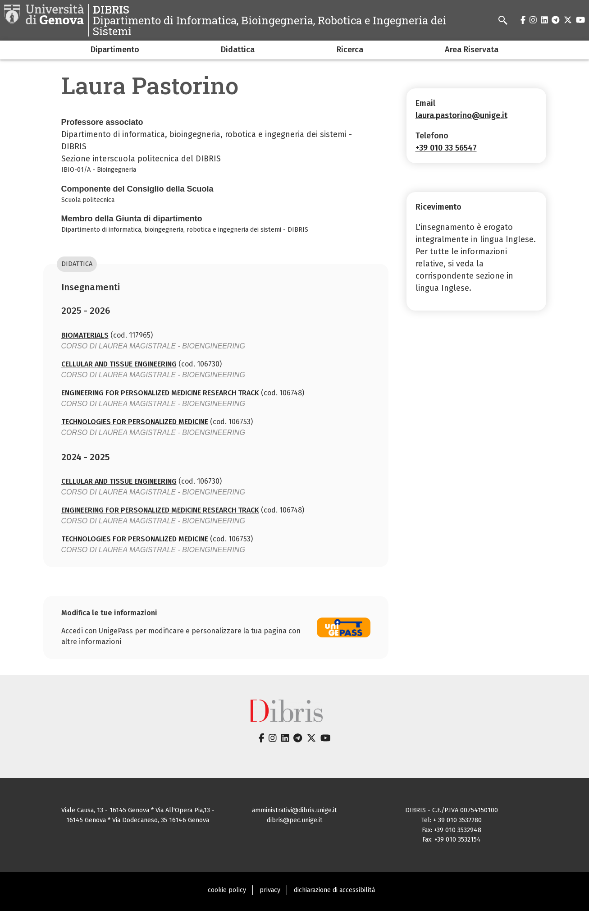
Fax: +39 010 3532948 (451, 830)
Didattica (238, 50)
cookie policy (227, 890)
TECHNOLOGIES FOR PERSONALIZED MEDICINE (134, 421)
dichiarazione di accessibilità (334, 890)
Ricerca (350, 50)
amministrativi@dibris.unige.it (294, 810)
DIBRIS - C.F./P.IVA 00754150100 (451, 810)
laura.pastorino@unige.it (461, 115)
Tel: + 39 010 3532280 (451, 820)
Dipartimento (115, 50)
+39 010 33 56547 (446, 148)
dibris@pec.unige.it (295, 820)
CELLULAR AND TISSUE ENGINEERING (119, 364)
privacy (270, 890)
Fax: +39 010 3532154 (451, 839)
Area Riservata (471, 50)
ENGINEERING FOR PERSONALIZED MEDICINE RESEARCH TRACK (160, 393)
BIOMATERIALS (85, 335)
